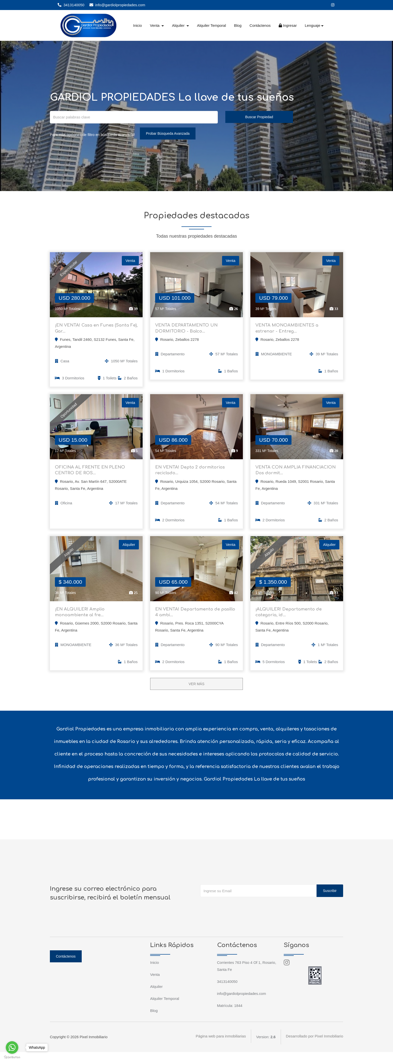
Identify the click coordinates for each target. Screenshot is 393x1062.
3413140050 (71, 5)
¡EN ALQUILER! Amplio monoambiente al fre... (82, 620)
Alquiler (156, 996)
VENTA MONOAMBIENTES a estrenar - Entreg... (288, 330)
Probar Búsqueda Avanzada (169, 133)
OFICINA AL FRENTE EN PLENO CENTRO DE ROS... (92, 475)
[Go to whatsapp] (12, 1047)
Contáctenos (260, 25)
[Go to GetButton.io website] (12, 1056)
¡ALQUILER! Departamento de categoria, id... (290, 620)
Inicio (137, 25)
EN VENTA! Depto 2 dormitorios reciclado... (192, 475)
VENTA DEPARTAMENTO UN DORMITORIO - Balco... (188, 330)
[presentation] (238, 917)
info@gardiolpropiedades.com (117, 5)
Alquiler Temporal (211, 25)
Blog (238, 25)
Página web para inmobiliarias (220, 1047)
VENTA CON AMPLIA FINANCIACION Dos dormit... (288, 475)
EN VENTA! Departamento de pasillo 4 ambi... (189, 620)
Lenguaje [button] (312, 25)
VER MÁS (196, 694)
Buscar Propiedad (259, 117)
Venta (155, 984)
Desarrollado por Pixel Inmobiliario (314, 1047)
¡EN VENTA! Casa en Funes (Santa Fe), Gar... (94, 330)
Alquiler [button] (178, 25)
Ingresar (288, 25)
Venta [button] (155, 25)
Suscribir (330, 901)
